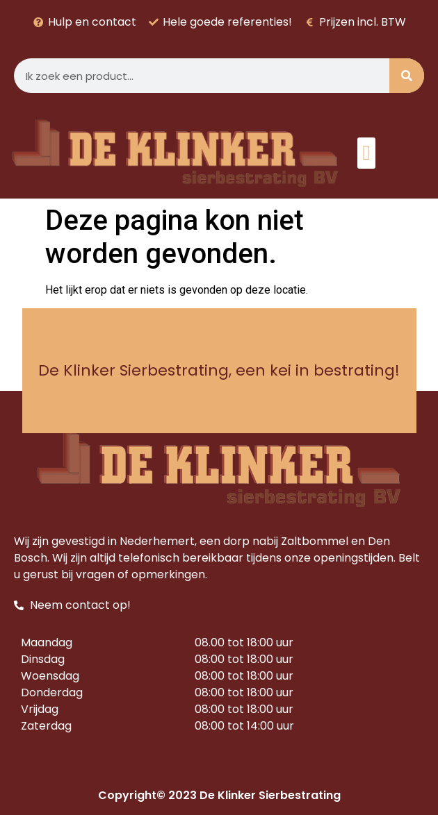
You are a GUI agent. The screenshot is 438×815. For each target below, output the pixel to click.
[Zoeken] (406, 75)
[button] (366, 153)
